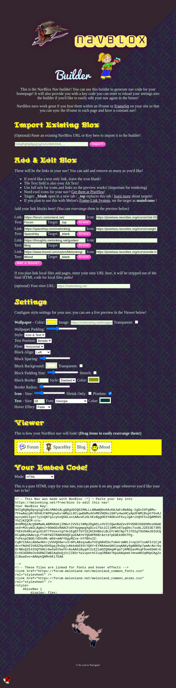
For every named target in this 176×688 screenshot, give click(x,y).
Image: (86, 322)
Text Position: (33, 340)
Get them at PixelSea (87, 192)
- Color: (36, 322)
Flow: (29, 346)
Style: (29, 335)
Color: (88, 379)
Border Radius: (42, 387)
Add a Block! (28, 263)
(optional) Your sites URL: (72, 286)
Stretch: (88, 373)
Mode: (34, 476)
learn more (122, 196)
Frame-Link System (94, 200)
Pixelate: (102, 394)
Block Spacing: (42, 358)
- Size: (39, 393)
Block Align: (32, 352)
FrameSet (121, 106)
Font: (66, 401)
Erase (84, 222)
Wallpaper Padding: (45, 329)
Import (97, 144)
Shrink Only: (79, 394)
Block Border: (31, 380)
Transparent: (126, 322)
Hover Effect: (32, 407)
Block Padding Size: (46, 372)
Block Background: (35, 365)
